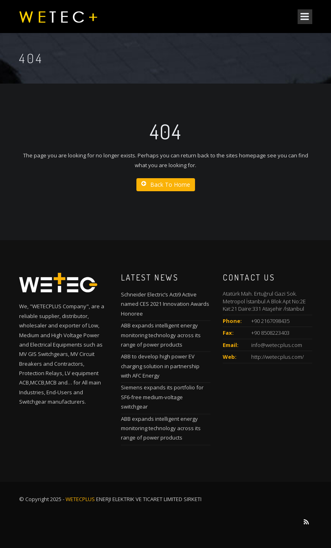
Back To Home (165, 184)
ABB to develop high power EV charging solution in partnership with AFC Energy (160, 366)
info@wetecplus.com (276, 345)
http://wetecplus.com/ (277, 356)
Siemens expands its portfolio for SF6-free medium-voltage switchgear (162, 397)
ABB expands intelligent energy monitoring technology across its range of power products (161, 335)
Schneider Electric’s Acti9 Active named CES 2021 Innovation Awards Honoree (165, 304)
